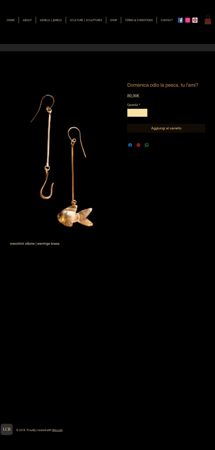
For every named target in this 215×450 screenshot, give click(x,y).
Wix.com (57, 430)
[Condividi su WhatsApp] (146, 145)
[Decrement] (130, 113)
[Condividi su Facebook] (130, 145)
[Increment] (144, 113)
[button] (207, 20)
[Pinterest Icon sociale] (194, 20)
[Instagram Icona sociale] (187, 20)
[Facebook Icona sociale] (180, 20)
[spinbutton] (137, 113)
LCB (7, 429)
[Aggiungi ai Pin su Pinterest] (138, 145)
